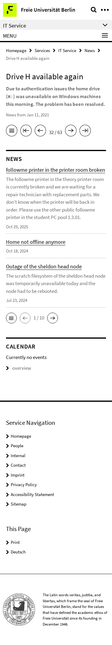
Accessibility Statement (32, 494)
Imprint (17, 475)
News (90, 50)
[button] (11, 318)
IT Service (67, 50)
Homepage (16, 50)
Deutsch (18, 552)
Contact (18, 465)
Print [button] (15, 542)
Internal (18, 455)
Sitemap (18, 504)
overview (18, 368)
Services (42, 50)
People (17, 445)
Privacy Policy (24, 484)
